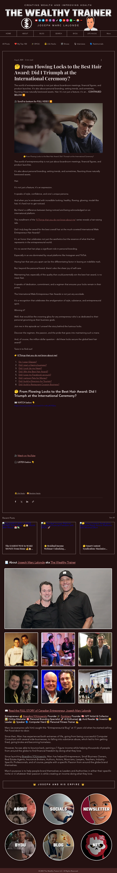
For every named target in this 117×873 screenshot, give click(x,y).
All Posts (6, 44)
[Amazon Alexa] (60, 20)
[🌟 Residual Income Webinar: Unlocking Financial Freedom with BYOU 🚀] (58, 532)
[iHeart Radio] (81, 20)
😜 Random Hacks (33, 493)
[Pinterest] (46, 20)
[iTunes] (67, 20)
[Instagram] (53, 20)
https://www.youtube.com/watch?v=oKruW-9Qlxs (35, 405)
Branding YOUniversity (35, 716)
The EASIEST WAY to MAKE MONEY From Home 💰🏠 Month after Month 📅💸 (19, 547)
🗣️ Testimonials (96, 44)
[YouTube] (36, 20)
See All (112, 518)
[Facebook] (50, 20)
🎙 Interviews (79, 44)
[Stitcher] (74, 20)
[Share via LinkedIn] (27, 501)
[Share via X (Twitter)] (21, 501)
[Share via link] (33, 501)
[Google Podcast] (78, 20)
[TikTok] (57, 20)
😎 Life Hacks (50, 44)
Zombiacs (66, 716)
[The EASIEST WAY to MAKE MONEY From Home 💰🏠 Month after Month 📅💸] (20, 532)
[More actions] (101, 59)
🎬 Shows (65, 44)
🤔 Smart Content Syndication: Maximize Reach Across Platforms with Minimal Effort (97, 547)
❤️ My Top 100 (20, 44)
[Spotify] (71, 20)
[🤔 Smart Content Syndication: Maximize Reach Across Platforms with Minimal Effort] (97, 532)
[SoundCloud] (64, 20)
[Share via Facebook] (15, 501)
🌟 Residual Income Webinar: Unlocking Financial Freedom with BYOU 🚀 (56, 547)
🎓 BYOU (36, 44)
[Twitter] (43, 20)
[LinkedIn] (39, 20)
